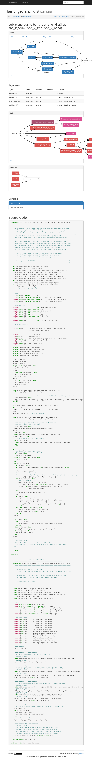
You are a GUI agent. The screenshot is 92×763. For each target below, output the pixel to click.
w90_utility (24, 37)
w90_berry (65, 16)
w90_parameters (35, 37)
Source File (27, 16)
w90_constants (15, 37)
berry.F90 (57, 16)
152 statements (15, 16)
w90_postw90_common (49, 37)
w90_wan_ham (63, 37)
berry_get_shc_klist (16, 207)
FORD (81, 753)
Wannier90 (13, 3)
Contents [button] (24, 2)
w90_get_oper (74, 37)
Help (11, 75)
